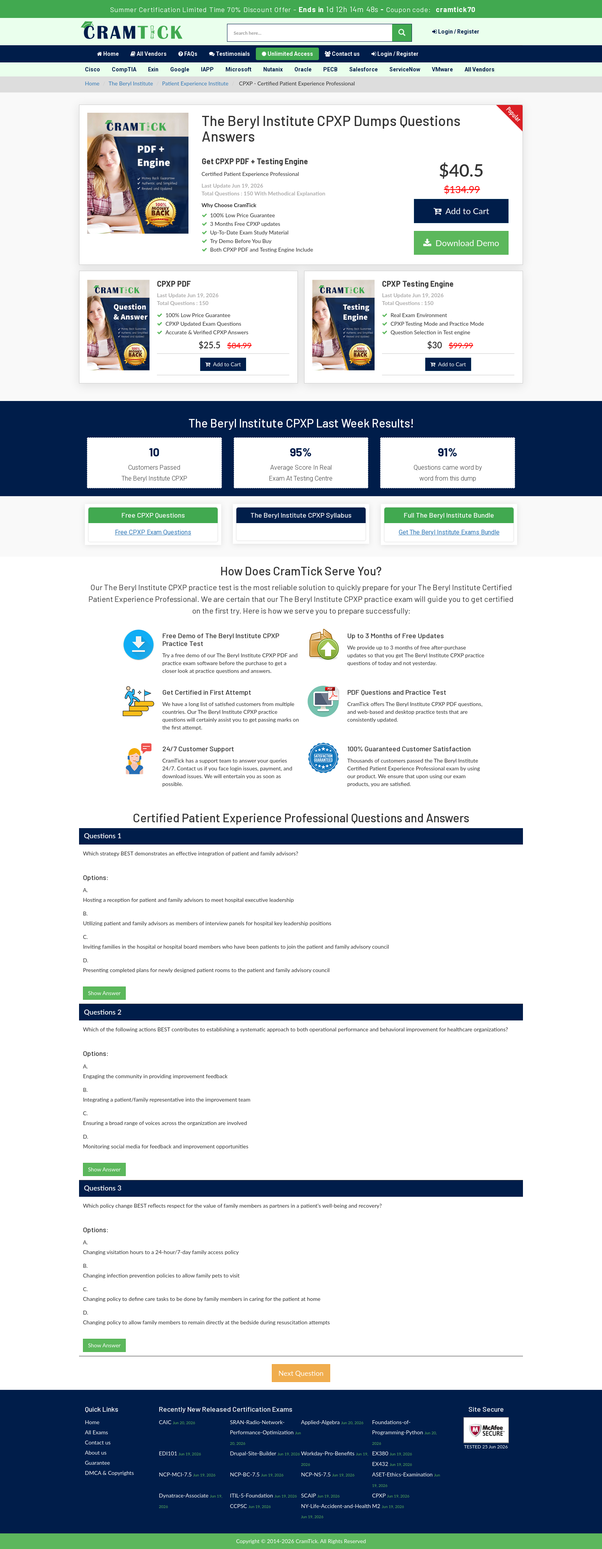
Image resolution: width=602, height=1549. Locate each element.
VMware (442, 69)
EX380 (380, 1453)
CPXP (379, 1495)
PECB (330, 69)
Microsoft (238, 69)
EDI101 (168, 1453)
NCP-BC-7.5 (245, 1474)
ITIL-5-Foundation (251, 1495)
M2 (376, 1506)
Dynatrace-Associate (183, 1495)
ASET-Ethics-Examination (402, 1474)
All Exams (96, 1432)
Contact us (342, 54)
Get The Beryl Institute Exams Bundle (449, 532)
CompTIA (124, 69)
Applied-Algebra (320, 1422)
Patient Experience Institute (195, 83)
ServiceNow (404, 69)
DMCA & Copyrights (109, 1472)
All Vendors (148, 54)
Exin (153, 69)
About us (96, 1452)
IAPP (207, 69)
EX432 (380, 1463)
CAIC (165, 1422)
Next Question (301, 1373)
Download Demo (461, 243)
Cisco (92, 69)
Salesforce (363, 69)
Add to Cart (461, 211)
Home (108, 54)
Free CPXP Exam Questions (153, 532)
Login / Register (455, 31)
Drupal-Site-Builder (253, 1453)
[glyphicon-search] (402, 32)
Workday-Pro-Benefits (327, 1453)
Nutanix (273, 69)
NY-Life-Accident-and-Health (336, 1506)
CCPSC (238, 1506)
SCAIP (308, 1495)
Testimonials (229, 54)
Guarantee (97, 1462)
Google (179, 69)
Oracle (303, 69)
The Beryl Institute (131, 83)
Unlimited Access (287, 54)
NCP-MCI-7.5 (175, 1474)
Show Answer (104, 993)
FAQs (187, 54)
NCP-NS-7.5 (316, 1474)
